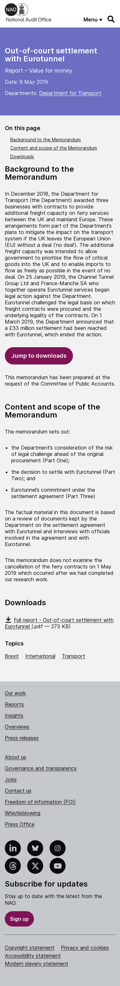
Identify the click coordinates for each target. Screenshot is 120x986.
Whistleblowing (22, 813)
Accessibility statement (33, 955)
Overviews (17, 727)
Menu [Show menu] (91, 19)
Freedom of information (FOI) (40, 802)
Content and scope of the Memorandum (53, 148)
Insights (14, 715)
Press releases (22, 738)
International (40, 656)
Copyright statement (29, 947)
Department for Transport (70, 93)
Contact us (18, 790)
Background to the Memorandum (45, 139)
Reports (14, 704)
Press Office (20, 824)
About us (15, 757)
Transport (73, 656)
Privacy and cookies (85, 947)
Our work (15, 693)
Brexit (12, 656)
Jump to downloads (39, 355)
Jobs (11, 779)
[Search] (111, 19)
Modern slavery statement (36, 963)
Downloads (22, 156)
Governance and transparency (41, 768)
